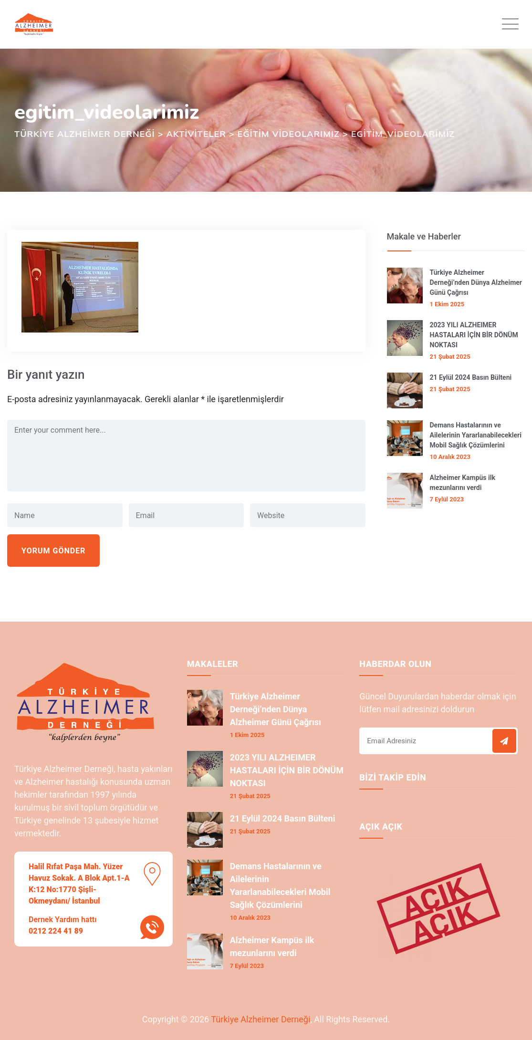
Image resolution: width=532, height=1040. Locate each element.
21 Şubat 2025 (450, 356)
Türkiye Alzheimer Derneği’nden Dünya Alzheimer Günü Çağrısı (476, 282)
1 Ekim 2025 (447, 304)
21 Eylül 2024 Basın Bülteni (471, 377)
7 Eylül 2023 (447, 499)
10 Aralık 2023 (450, 456)
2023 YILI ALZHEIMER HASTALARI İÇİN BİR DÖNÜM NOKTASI (474, 335)
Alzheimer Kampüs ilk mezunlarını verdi (462, 482)
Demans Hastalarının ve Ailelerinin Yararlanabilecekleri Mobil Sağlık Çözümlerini (476, 435)
